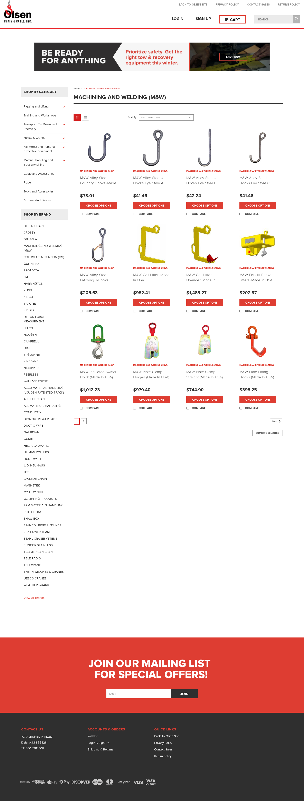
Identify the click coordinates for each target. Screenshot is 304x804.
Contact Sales (258, 4)
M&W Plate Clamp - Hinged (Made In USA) (151, 374)
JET (26, 472)
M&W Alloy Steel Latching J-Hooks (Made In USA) (94, 280)
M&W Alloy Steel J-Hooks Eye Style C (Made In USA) (254, 183)
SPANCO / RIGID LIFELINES (42, 525)
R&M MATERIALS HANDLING (44, 505)
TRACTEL (30, 303)
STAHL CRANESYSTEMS (40, 538)
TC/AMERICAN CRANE (39, 552)
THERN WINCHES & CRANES (44, 571)
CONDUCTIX (32, 412)
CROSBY (29, 232)
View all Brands (34, 598)
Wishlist (92, 736)
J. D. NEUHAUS (34, 465)
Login (177, 18)
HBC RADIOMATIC (36, 445)
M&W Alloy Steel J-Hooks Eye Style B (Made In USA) (201, 183)
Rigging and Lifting (36, 106)
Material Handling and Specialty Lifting (38, 162)
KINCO (28, 297)
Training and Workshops (40, 115)
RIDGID (29, 310)
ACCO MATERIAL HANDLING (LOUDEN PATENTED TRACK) (44, 390)
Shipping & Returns (100, 749)
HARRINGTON (33, 283)
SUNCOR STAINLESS (38, 545)
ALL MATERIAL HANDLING (42, 406)
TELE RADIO (32, 558)
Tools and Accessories (39, 191)
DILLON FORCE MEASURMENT (34, 319)
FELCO (28, 328)
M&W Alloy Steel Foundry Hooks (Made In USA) (98, 183)
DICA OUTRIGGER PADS (40, 419)
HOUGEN (30, 334)
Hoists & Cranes (34, 137)
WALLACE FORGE (36, 381)
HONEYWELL (33, 459)
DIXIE (27, 348)
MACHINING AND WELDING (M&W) (43, 248)
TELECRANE (32, 565)
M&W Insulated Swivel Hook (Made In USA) (98, 374)
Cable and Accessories (39, 173)
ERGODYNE (32, 354)
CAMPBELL (31, 341)
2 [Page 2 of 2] (83, 421)
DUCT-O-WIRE (33, 425)
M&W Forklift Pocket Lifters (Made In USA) (256, 277)
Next (277, 421)
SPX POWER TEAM (37, 532)
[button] (152, 57)
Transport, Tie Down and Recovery (40, 126)
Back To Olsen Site (193, 4)
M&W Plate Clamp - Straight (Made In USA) (204, 374)
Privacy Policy (227, 4)
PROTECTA (31, 270)
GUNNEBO (31, 264)
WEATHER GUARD (36, 585)
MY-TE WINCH (33, 492)
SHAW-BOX (31, 518)
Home (76, 88)
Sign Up (203, 18)
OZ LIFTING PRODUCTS (40, 498)
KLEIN (28, 290)
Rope (27, 182)
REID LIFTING (33, 512)
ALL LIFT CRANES (36, 399)
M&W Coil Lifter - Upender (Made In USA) (201, 280)
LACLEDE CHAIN (35, 478)
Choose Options (98, 206)
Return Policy (289, 4)
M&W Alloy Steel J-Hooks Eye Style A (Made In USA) (148, 183)
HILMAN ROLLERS (36, 452)
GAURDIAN (31, 432)
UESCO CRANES (35, 578)
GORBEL (29, 439)
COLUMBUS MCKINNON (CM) (44, 257)
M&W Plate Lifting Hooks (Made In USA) (256, 374)
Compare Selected (267, 433)
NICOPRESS (32, 368)
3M (26, 277)
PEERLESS (31, 374)
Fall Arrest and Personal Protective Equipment (39, 149)
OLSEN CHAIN (34, 226)
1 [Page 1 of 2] (76, 421)
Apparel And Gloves (37, 200)
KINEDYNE (31, 361)
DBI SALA (30, 239)
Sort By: (132, 117)
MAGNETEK (32, 485)
